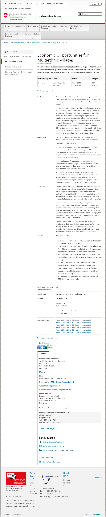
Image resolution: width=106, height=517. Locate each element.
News (7, 28)
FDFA (32, 3)
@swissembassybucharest (53, 446)
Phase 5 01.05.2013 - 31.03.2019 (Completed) (73, 327)
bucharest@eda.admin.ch (63, 382)
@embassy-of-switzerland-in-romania (58, 450)
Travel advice (33, 28)
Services (64, 28)
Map (42, 372)
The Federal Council (15, 3)
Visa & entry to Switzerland (79, 28)
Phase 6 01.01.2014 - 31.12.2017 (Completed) (73, 325)
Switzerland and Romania (14, 36)
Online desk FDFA (33, 476)
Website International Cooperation (55, 390)
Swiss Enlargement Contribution (38, 43)
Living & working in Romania (50, 28)
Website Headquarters (49, 386)
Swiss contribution (32, 36)
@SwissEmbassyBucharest (53, 442)
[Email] (52, 347)
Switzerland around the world (52, 3)
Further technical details (48, 338)
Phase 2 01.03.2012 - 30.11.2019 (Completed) (73, 330)
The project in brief (46, 91)
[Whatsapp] (49, 347)
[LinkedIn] (44, 347)
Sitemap (98, 478)
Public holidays (47, 429)
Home (6, 43)
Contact (42, 354)
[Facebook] (38, 347)
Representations (18, 28)
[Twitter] (41, 347)
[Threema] (46, 347)
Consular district (47, 457)
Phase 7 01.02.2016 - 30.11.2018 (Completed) (73, 322)
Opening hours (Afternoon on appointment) (58, 408)
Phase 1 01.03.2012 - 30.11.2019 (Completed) (73, 332)
